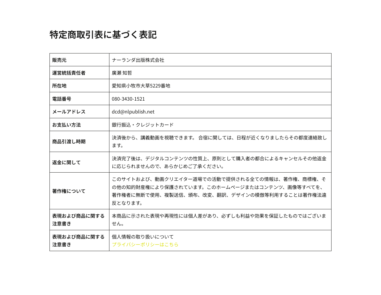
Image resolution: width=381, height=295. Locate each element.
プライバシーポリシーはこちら (145, 244)
